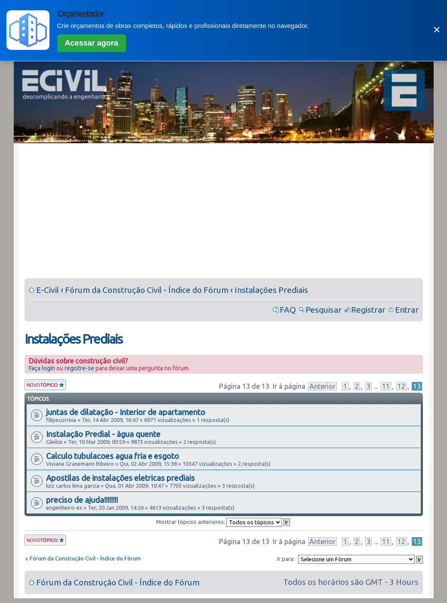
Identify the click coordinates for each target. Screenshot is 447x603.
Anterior (322, 386)
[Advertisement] (224, 212)
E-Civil (47, 290)
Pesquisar (323, 309)
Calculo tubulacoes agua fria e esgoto (112, 456)
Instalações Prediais (271, 290)
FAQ (288, 309)
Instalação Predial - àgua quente (103, 434)
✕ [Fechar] (437, 30)
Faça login (42, 368)
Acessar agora (91, 43)
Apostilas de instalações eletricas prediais (120, 478)
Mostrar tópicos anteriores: (223, 522)
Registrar (368, 309)
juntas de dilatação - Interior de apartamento (125, 412)
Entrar (407, 309)
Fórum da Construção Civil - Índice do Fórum (146, 290)
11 (386, 386)
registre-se (79, 368)
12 (401, 386)
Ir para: (286, 559)
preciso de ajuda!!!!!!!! (82, 499)
